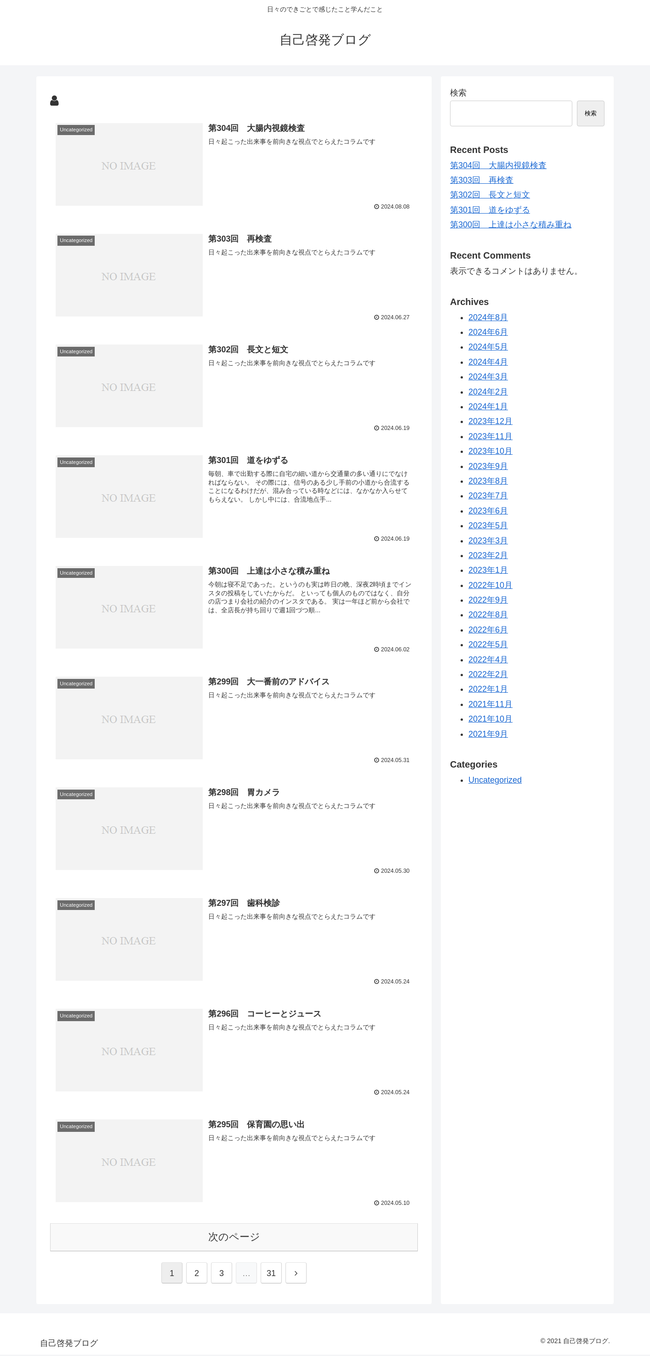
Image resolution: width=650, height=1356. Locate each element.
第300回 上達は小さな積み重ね (510, 224)
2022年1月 (488, 689)
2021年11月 (490, 704)
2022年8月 (488, 614)
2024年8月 (488, 317)
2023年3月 (488, 540)
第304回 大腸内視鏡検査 (498, 165)
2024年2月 (488, 391)
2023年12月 (490, 421)
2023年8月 (488, 481)
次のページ (234, 1238)
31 (271, 1275)
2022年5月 (488, 644)
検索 (458, 92)
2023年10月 (490, 451)
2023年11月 (490, 436)
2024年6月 (488, 332)
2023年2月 (488, 555)
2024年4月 (488, 362)
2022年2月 (488, 674)
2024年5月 (488, 346)
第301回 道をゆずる (490, 210)
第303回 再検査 (481, 180)
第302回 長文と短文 (490, 194)
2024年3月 (488, 376)
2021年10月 (490, 718)
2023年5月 (488, 525)
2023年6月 (488, 510)
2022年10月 (490, 585)
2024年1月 (488, 406)
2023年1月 (488, 570)
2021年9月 (488, 734)
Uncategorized (495, 780)
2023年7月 (488, 495)
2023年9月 (488, 466)
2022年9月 (488, 600)
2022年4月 (488, 659)
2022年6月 (488, 629)
